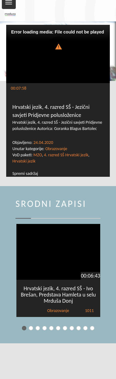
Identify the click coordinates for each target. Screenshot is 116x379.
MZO (37, 155)
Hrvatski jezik (24, 161)
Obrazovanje (56, 148)
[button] (58, 46)
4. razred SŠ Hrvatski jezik (66, 155)
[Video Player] (58, 54)
